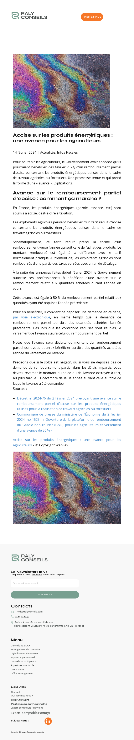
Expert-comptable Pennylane (27, 707)
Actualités (47, 152)
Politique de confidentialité (29, 703)
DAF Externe (17, 669)
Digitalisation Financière (24, 653)
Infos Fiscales (67, 152)
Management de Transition (26, 649)
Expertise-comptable (22, 665)
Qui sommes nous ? (22, 695)
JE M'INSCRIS (45, 594)
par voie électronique (31, 317)
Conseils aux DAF (20, 645)
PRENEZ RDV (92, 17)
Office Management (22, 673)
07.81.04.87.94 (20, 616)
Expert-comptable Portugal (31, 713)
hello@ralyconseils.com (30, 611)
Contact (15, 692)
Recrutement (20, 699)
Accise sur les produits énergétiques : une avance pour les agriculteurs (63, 137)
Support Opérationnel (23, 657)
